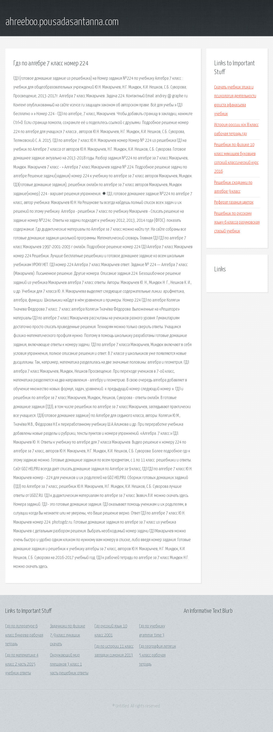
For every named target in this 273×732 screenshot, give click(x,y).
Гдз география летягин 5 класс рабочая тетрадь (157, 655)
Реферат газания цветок (234, 202)
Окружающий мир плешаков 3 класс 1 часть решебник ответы (69, 664)
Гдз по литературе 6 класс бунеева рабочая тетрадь (24, 635)
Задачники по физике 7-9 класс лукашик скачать (67, 635)
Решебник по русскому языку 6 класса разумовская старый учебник (237, 222)
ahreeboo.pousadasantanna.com (62, 22)
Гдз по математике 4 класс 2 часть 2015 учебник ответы (21, 664)
